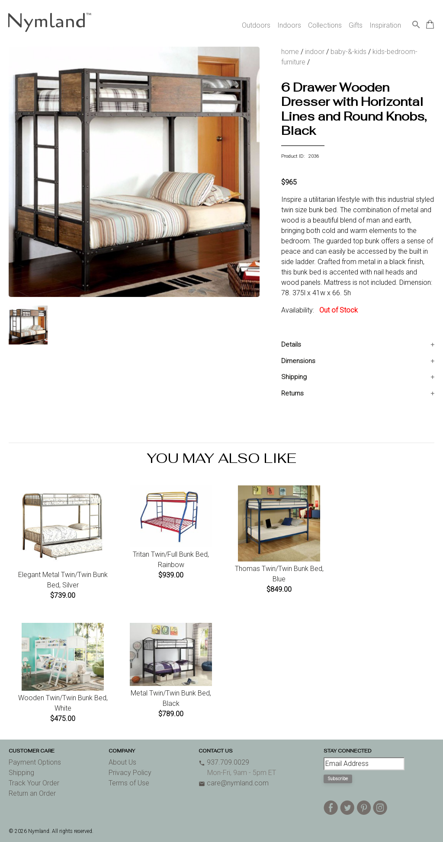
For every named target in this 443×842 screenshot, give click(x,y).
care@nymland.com (234, 783)
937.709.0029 (224, 762)
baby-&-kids (348, 52)
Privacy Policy (130, 773)
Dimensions (298, 361)
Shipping (294, 377)
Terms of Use (129, 783)
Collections (325, 25)
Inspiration (385, 25)
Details (291, 344)
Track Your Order (34, 783)
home (290, 52)
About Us (122, 762)
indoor (314, 52)
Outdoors (256, 25)
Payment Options (35, 762)
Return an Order (32, 793)
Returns (292, 393)
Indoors (289, 25)
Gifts (356, 25)
